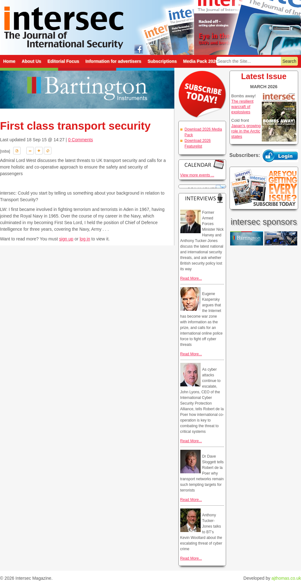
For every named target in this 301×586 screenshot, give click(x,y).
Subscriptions (162, 61)
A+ (39, 150)
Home (9, 61)
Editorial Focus (63, 61)
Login (280, 155)
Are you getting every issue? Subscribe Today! (264, 188)
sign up (66, 238)
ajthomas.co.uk (286, 578)
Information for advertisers (113, 61)
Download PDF (17, 150)
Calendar (202, 164)
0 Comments (80, 139)
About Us (31, 61)
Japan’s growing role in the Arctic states (246, 131)
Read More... (191, 278)
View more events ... (197, 175)
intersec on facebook (138, 49)
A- (30, 150)
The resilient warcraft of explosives (242, 106)
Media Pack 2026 (200, 61)
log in (85, 238)
